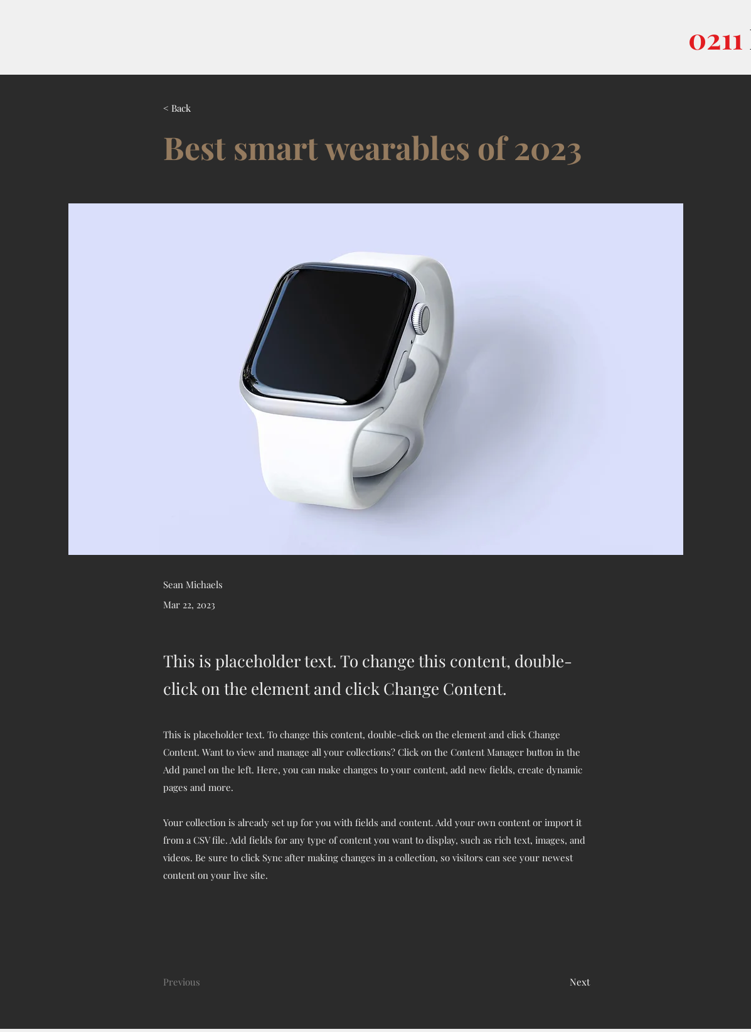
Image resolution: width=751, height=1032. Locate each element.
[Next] (558, 981)
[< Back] (204, 108)
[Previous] (204, 981)
